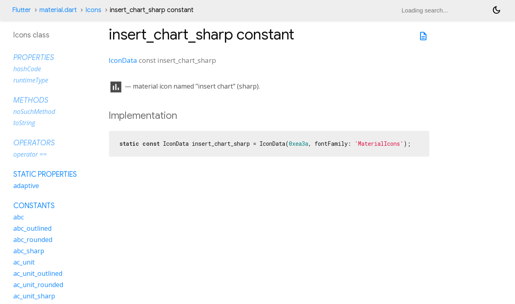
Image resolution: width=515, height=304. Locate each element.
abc (18, 217)
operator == (30, 154)
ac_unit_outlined (37, 273)
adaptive (26, 185)
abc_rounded (32, 239)
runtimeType (30, 80)
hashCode (27, 68)
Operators (34, 143)
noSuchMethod (34, 111)
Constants (34, 205)
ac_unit (24, 262)
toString (24, 122)
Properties (33, 57)
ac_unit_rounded (38, 284)
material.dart (58, 10)
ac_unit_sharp (34, 296)
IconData (123, 60)
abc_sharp (28, 250)
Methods (30, 100)
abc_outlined (32, 228)
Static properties (45, 174)
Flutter (21, 10)
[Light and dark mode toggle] (496, 10)
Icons (93, 10)
